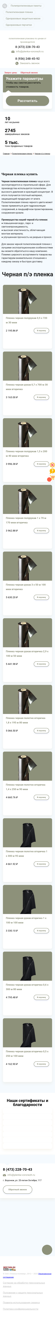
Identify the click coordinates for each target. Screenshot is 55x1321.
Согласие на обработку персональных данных (24, 1284)
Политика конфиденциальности (20, 1309)
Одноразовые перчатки (19, 25)
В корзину (41, 330)
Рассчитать (27, 101)
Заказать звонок (30, 63)
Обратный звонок (29, 72)
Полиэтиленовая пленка (19, 12)
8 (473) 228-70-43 (27, 47)
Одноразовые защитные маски (23, 18)
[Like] (52, 466)
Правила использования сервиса (21, 1302)
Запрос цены (10, 72)
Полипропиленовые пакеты (26, 5)
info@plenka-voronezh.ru (30, 51)
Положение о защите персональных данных (23, 1294)
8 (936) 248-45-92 (27, 58)
